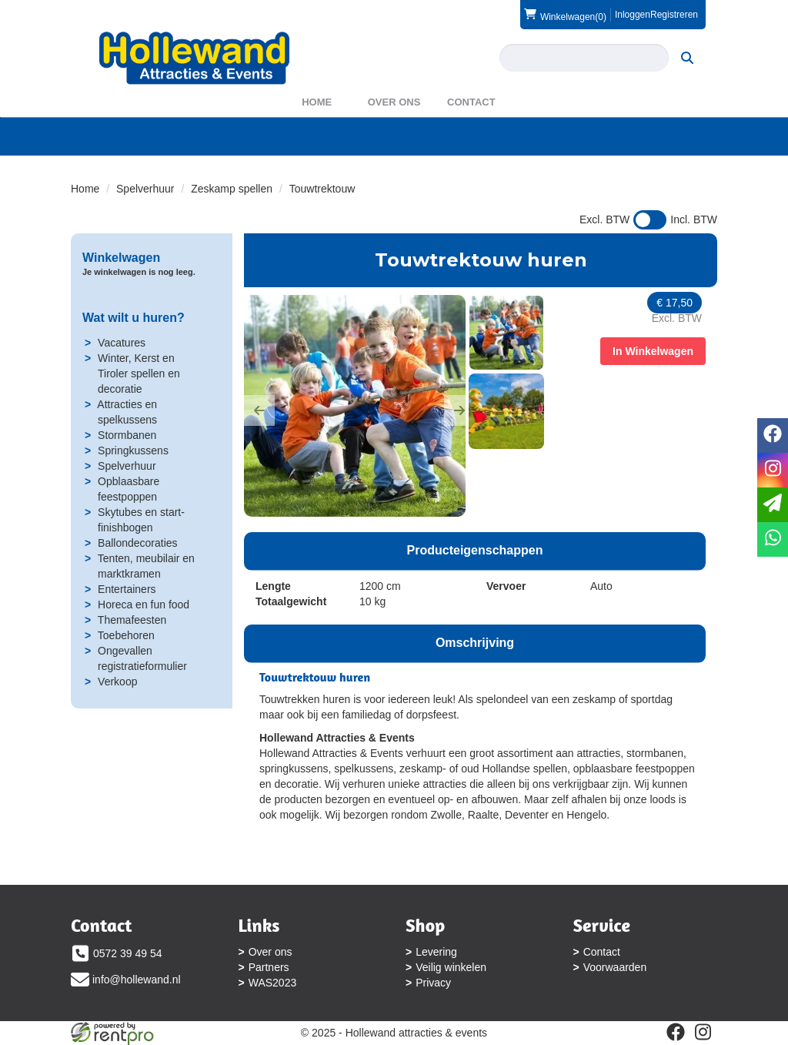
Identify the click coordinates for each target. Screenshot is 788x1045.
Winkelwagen (121, 257)
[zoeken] (687, 58)
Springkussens (133, 450)
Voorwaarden (615, 967)
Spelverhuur (145, 189)
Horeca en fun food (143, 604)
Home (317, 102)
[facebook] (676, 1032)
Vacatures (121, 343)
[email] (772, 504)
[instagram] (703, 1032)
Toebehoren (126, 635)
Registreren (674, 14)
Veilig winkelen (451, 967)
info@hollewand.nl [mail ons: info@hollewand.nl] (136, 979)
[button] (259, 410)
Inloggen (632, 14)
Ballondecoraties (138, 543)
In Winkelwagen (653, 351)
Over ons (394, 102)
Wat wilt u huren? (133, 317)
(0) (565, 15)
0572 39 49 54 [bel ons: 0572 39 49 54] (127, 953)
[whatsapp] (772, 539)
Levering (436, 952)
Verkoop (117, 681)
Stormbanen (127, 435)
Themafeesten (132, 620)
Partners (269, 967)
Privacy (433, 982)
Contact (471, 102)
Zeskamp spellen (231, 189)
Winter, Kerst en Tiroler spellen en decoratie (139, 373)
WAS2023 (273, 982)
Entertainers (126, 589)
